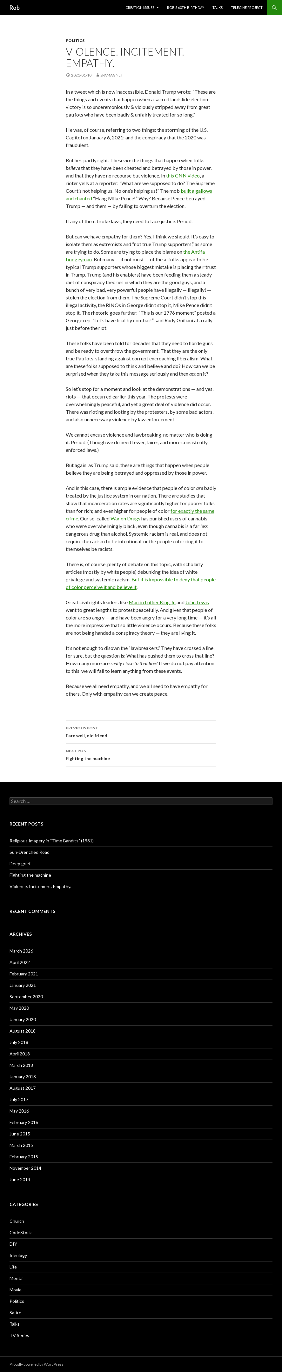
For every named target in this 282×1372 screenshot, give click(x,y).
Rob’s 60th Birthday (185, 7)
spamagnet (111, 75)
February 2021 (24, 973)
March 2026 (21, 951)
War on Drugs (125, 518)
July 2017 (19, 1099)
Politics (75, 40)
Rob (15, 7)
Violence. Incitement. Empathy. (40, 886)
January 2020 (23, 1019)
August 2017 (23, 1088)
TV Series (19, 1335)
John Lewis (197, 602)
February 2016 (24, 1122)
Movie (16, 1289)
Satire (15, 1312)
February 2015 (24, 1156)
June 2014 (20, 1179)
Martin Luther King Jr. (152, 602)
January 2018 (23, 1076)
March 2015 (21, 1145)
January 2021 (23, 985)
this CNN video (183, 175)
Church (17, 1221)
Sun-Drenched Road (30, 852)
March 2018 (21, 1065)
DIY (13, 1244)
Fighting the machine (141, 754)
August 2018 (23, 1031)
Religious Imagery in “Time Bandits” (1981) (52, 840)
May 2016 (19, 1111)
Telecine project (247, 7)
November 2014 (25, 1168)
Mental (17, 1278)
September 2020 (26, 996)
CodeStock (21, 1232)
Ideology (18, 1255)
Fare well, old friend (141, 731)
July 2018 (19, 1042)
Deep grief (20, 863)
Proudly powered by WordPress (37, 1364)
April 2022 (20, 962)
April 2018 (20, 1053)
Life (13, 1266)
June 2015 (20, 1133)
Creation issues (139, 7)
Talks (217, 7)
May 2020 (19, 1008)
